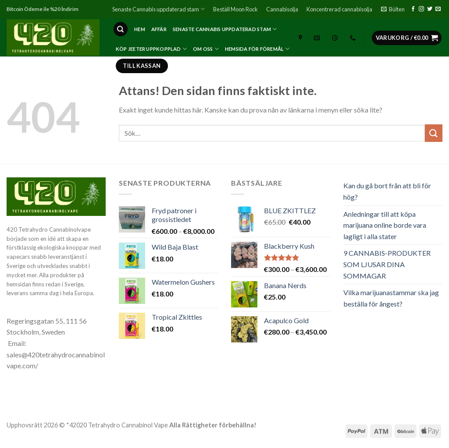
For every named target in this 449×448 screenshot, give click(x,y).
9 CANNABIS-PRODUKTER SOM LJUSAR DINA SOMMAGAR (387, 264)
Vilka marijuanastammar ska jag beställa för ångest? (391, 298)
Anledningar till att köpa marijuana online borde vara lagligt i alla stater (384, 225)
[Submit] (433, 132)
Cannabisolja (282, 9)
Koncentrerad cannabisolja (339, 9)
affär (159, 29)
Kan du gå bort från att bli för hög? (387, 191)
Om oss (206, 49)
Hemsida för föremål (257, 49)
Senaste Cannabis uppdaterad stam (158, 9)
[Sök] (121, 29)
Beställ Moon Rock (235, 9)
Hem (139, 29)
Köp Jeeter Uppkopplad (151, 49)
